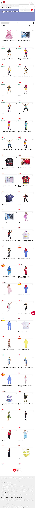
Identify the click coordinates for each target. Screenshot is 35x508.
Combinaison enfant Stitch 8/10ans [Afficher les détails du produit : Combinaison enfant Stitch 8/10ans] (7, 385)
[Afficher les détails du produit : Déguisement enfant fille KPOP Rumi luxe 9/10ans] (9, 89)
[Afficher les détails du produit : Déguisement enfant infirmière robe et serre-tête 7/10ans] (26, 379)
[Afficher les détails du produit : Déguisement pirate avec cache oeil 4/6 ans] (9, 252)
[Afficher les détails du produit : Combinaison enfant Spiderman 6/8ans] (26, 289)
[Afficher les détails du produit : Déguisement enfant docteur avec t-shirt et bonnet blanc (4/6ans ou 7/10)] (26, 325)
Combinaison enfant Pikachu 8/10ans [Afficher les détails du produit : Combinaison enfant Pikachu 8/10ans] (23, 349)
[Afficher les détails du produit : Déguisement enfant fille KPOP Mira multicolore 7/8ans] (26, 143)
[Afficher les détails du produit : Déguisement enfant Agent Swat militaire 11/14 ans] (26, 398)
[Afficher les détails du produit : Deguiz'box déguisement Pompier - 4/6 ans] (26, 162)
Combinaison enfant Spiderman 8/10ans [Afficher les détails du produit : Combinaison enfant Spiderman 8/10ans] (24, 258)
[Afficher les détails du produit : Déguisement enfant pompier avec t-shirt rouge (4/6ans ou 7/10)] (26, 180)
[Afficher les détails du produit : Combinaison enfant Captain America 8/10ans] (9, 270)
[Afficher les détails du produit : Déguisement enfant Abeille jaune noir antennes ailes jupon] (26, 452)
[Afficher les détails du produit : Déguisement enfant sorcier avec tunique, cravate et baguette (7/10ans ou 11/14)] (26, 307)
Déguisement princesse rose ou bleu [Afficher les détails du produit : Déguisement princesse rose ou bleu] (7, 294)
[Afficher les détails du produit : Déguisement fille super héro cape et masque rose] (9, 307)
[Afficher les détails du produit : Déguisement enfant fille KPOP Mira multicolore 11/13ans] (26, 89)
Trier (3, 25)
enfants (12, 490)
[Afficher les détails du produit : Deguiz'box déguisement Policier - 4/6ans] (9, 216)
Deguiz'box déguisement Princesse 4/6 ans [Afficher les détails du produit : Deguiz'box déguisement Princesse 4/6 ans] (24, 222)
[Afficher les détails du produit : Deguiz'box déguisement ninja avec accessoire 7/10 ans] (26, 198)
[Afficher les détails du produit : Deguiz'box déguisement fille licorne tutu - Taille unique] (9, 180)
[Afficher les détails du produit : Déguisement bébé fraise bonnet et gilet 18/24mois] (9, 434)
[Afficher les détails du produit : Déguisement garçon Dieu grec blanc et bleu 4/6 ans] (26, 361)
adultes (16, 490)
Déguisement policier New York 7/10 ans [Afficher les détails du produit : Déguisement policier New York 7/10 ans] (8, 458)
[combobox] (17, 5)
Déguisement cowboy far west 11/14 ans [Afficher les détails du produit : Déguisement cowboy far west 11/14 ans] (8, 349)
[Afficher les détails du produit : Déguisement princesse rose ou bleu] (9, 289)
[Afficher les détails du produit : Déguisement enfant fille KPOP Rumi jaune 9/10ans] (9, 107)
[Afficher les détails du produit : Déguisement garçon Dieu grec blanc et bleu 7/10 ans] (9, 361)
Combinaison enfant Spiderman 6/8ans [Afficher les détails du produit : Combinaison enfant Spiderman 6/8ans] (24, 294)
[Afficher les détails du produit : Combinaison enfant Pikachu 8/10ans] (26, 343)
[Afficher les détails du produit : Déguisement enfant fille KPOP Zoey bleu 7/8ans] (9, 143)
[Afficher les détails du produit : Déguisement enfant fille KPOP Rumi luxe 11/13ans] (9, 53)
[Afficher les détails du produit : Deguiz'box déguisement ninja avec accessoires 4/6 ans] (9, 234)
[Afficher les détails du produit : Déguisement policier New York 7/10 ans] (9, 452)
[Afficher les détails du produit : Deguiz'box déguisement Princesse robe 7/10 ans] (9, 34)
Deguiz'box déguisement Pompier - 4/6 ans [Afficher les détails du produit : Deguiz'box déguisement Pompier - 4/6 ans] (24, 167)
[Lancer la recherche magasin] (32, 10)
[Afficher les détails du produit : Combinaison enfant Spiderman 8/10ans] (26, 252)
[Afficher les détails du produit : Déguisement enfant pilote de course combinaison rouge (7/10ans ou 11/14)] (26, 270)
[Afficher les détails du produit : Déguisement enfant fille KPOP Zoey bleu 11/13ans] (26, 107)
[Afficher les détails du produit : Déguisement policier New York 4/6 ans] (26, 416)
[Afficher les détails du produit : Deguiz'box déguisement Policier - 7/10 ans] (26, 34)
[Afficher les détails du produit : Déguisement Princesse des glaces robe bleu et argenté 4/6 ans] (26, 434)
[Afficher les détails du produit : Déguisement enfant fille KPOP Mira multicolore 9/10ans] (9, 125)
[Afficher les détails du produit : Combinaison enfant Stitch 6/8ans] (9, 325)
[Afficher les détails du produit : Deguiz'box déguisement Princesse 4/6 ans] (26, 216)
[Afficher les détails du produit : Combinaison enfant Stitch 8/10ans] (9, 379)
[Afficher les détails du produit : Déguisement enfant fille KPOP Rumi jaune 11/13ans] (26, 53)
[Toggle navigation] (1, 3)
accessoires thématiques (10, 500)
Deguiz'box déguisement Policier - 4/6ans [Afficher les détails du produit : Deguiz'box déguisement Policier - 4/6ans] (8, 222)
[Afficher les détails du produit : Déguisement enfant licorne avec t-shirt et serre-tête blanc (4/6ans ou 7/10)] (26, 234)
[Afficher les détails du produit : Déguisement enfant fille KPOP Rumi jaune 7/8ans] (9, 71)
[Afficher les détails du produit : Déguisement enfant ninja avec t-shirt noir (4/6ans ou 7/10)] (9, 162)
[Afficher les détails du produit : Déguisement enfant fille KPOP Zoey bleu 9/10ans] (26, 125)
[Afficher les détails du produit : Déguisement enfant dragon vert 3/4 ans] (9, 416)
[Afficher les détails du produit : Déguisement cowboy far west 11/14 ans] (9, 343)
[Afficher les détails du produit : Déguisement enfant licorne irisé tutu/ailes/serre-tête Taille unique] (9, 398)
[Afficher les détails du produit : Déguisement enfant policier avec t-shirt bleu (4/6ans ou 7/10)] (9, 198)
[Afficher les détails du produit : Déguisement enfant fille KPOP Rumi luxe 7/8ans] (26, 71)
